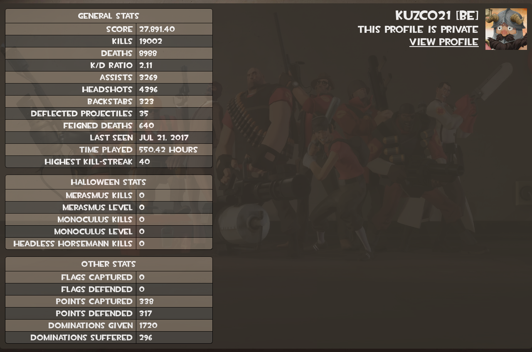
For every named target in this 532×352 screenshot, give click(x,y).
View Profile (444, 42)
